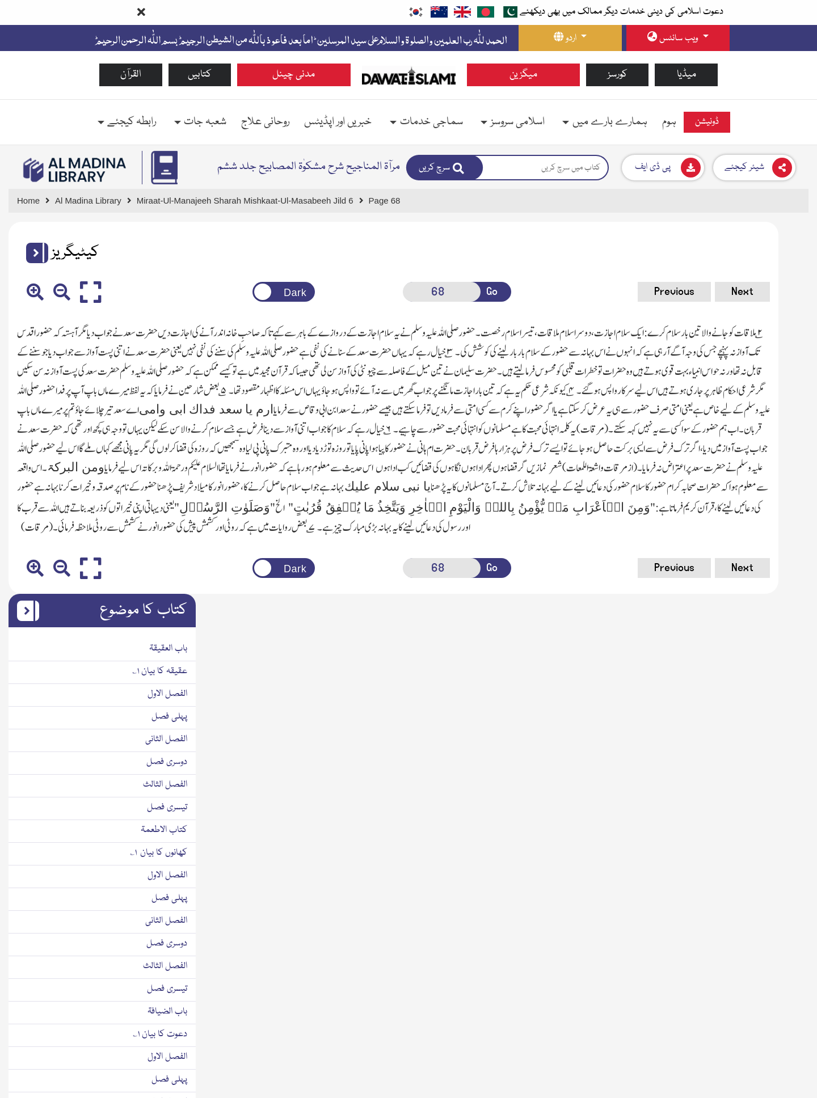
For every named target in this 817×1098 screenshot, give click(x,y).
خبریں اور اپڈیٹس (338, 121)
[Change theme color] (211, 292)
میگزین (523, 74)
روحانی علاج (265, 121)
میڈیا (686, 74)
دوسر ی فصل (778, 889)
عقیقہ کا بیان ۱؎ (772, 299)
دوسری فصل (779, 390)
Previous (500, 291)
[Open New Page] (344, 292)
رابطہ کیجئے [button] (131, 121)
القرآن (130, 74)
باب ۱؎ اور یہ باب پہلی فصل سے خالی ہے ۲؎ (725, 844)
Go (384, 291)
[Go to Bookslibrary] (75, 170)
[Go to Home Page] (409, 75)
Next (568, 291)
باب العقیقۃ (781, 277)
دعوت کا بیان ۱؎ (773, 662)
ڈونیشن (707, 122)
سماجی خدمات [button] (431, 121)
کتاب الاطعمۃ (776, 458)
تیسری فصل (780, 435)
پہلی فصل (782, 345)
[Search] (444, 167)
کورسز (618, 74)
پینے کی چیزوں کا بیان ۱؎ (756, 934)
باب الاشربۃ (781, 912)
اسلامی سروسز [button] (518, 121)
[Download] (663, 167)
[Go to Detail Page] (250, 201)
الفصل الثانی (779, 367)
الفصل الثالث (778, 413)
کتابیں (200, 74)
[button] (33, 253)
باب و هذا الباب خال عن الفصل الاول (738, 821)
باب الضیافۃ (780, 640)
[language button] (570, 38)
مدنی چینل (293, 74)
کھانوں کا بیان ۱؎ (771, 481)
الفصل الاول (780, 322)
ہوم (669, 121)
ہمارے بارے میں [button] (609, 121)
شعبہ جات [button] (205, 121)
